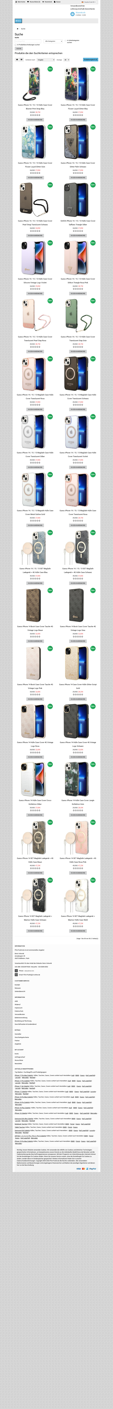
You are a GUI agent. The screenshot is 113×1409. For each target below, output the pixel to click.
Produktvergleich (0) (90, 59)
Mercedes (25, 1077)
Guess (82, 1075)
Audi (68, 1086)
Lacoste (17, 1121)
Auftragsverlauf (20, 1057)
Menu (18, 21)
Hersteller (18, 1034)
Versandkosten (20, 1014)
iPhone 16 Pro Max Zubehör (24, 1097)
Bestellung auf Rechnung (23, 1021)
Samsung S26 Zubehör (22, 1130)
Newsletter (18, 1063)
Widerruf (17, 1004)
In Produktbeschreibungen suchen (27, 45)
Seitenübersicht (20, 991)
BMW (71, 1091)
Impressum (18, 1008)
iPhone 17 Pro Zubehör (22, 1081)
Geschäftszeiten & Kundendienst (25, 1024)
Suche (17, 37)
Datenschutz (19, 1011)
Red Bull (32, 1077)
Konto (17, 1054)
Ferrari (78, 1141)
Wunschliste (19, 1060)
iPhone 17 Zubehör (21, 1091)
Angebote (18, 1044)
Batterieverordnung (21, 1018)
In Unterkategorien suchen (72, 41)
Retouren (18, 988)
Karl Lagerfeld (90, 1075)
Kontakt (17, 985)
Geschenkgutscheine (22, 1037)
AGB (16, 1001)
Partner (17, 1040)
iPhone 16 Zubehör (21, 1113)
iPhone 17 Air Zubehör (22, 1086)
